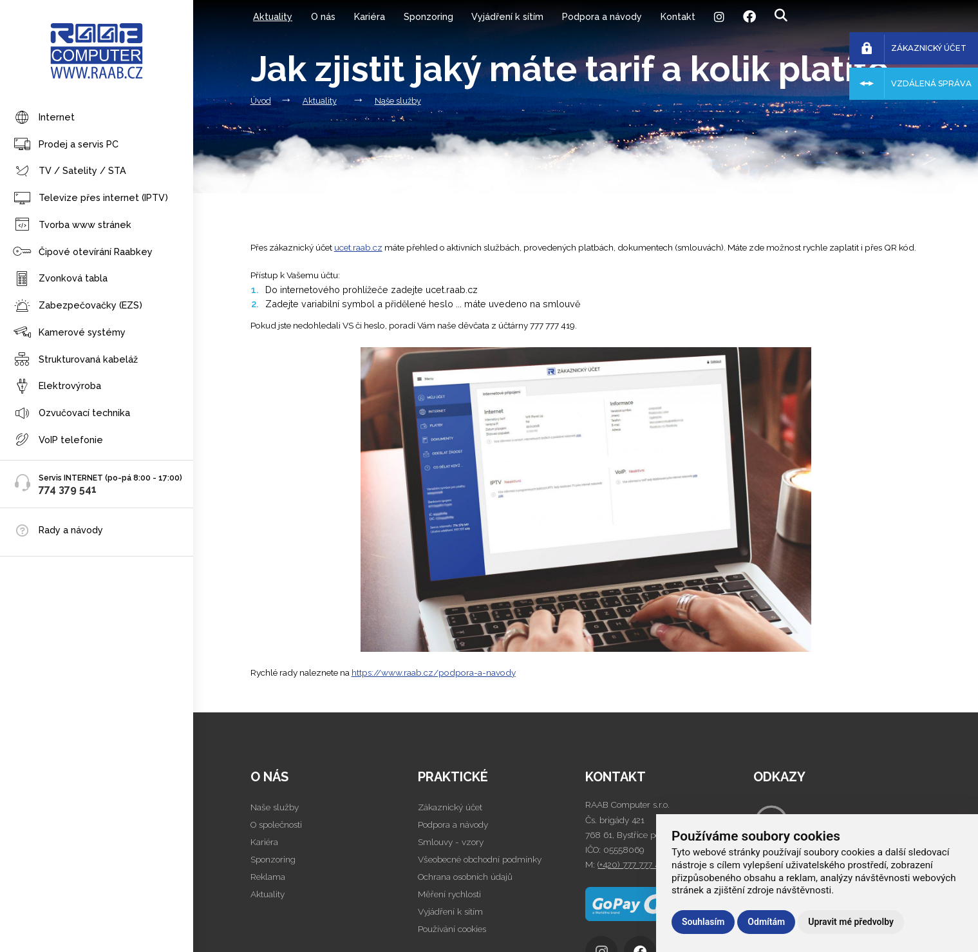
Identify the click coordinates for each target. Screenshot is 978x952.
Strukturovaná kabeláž (75, 359)
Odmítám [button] (766, 922)
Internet (44, 118)
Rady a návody (71, 529)
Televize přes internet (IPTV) (90, 198)
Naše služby (398, 101)
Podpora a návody (602, 16)
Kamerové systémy (69, 332)
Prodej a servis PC (65, 144)
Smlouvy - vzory (451, 842)
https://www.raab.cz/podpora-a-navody (434, 672)
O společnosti (276, 824)
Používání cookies (452, 929)
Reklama (267, 876)
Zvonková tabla (60, 279)
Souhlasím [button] (703, 922)
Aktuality (272, 16)
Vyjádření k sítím (507, 16)
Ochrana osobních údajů (465, 876)
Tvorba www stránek (72, 225)
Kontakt (678, 16)
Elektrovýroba (57, 386)
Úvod (260, 101)
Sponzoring (428, 16)
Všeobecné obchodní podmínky (479, 859)
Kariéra (369, 16)
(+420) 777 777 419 (632, 864)
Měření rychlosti (449, 894)
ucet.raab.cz (358, 247)
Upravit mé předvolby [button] (851, 922)
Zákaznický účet (450, 807)
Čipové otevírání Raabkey (83, 252)
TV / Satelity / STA (69, 171)
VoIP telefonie (58, 440)
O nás (323, 16)
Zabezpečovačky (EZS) (77, 306)
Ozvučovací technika (71, 414)
